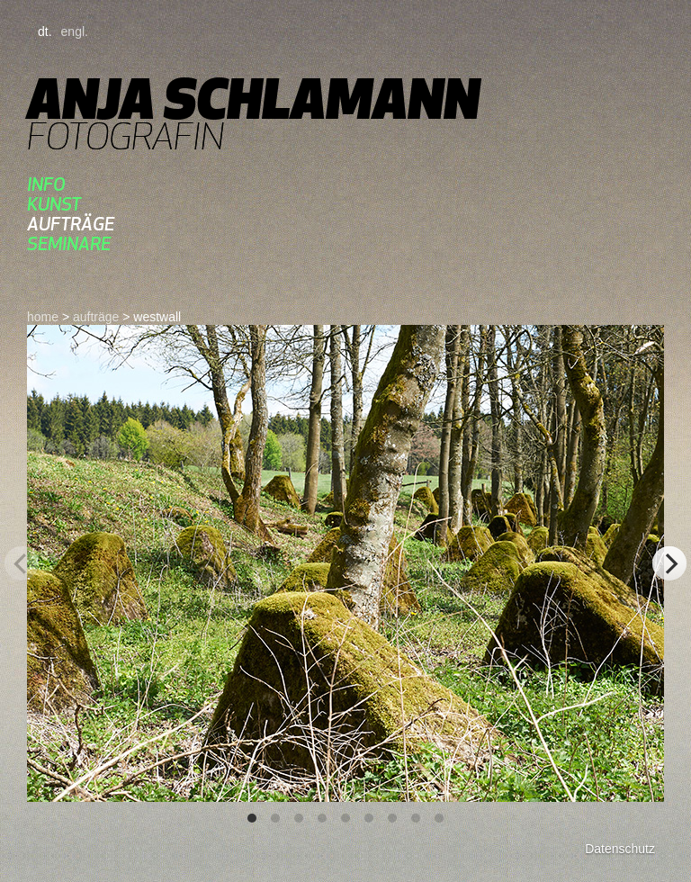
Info (46, 184)
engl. (74, 31)
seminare (69, 243)
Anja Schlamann (253, 98)
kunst (54, 204)
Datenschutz (620, 849)
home (42, 317)
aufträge (70, 224)
